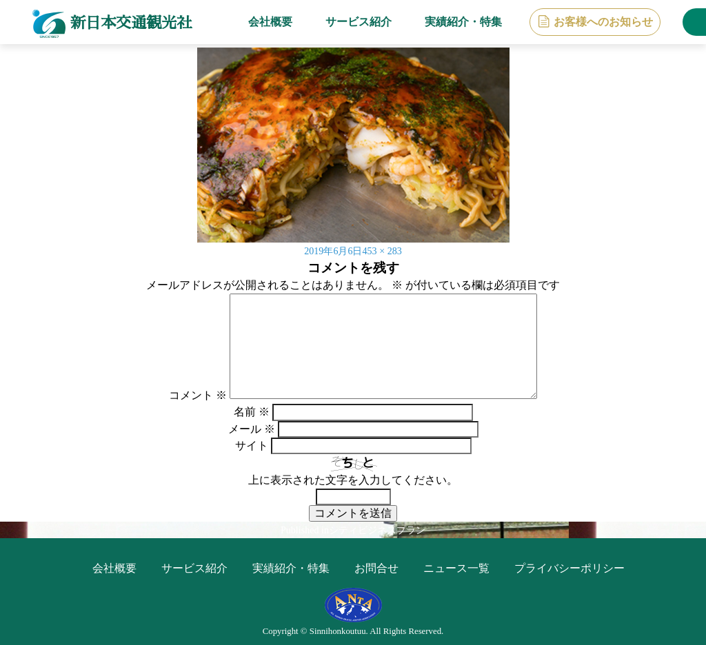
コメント (198, 395)
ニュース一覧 (456, 568)
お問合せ (376, 568)
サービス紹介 (349, 22)
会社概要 (261, 22)
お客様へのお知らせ (594, 22)
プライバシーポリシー (569, 568)
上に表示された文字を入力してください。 (353, 480)
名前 (252, 412)
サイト (251, 445)
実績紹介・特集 (454, 22)
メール (251, 429)
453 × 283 (385, 250)
